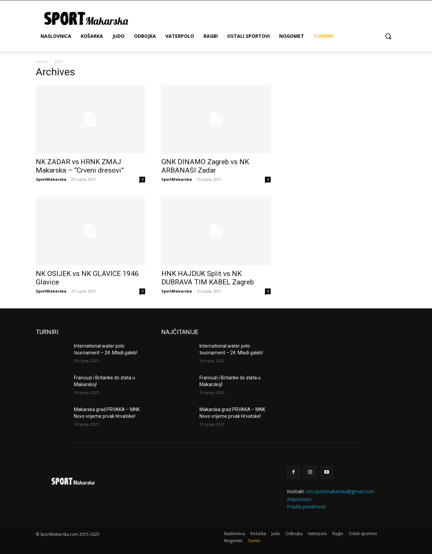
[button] (388, 36)
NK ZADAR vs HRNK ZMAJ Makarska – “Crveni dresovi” (80, 166)
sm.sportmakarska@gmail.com (340, 491)
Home (42, 62)
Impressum (299, 499)
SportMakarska (51, 179)
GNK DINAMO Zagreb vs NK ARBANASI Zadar (205, 166)
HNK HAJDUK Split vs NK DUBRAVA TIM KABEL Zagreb (207, 278)
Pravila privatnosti (306, 506)
